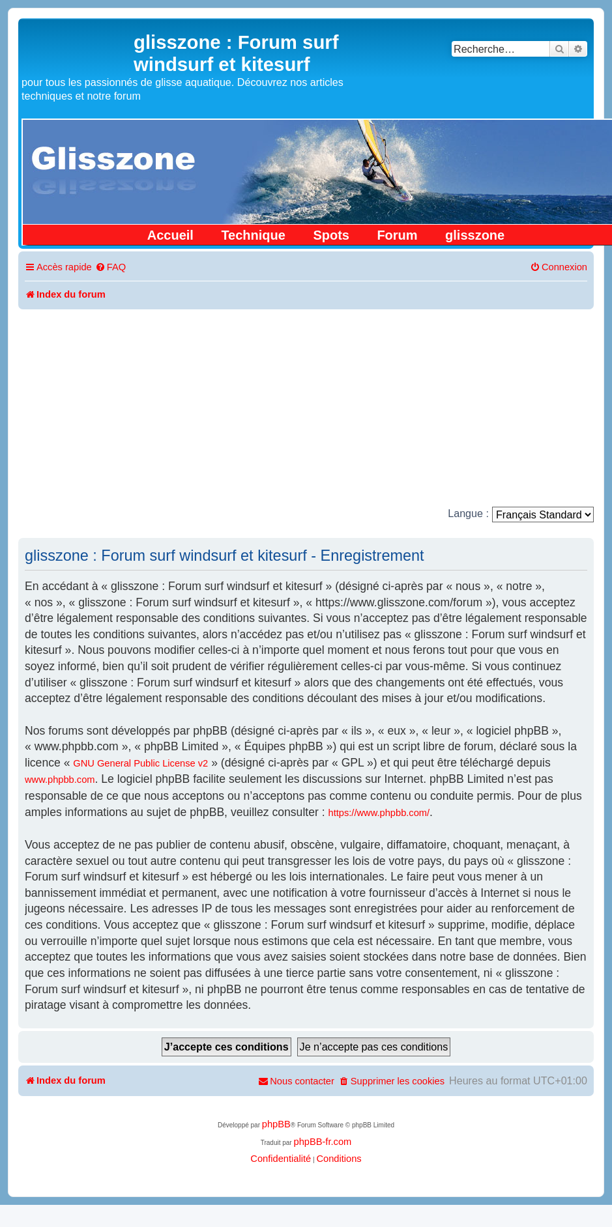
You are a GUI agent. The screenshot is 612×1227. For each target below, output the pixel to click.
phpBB (276, 1124)
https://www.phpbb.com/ (379, 813)
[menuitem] (110, 267)
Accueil (170, 235)
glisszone (474, 235)
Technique (253, 235)
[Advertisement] (306, 407)
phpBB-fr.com (322, 1141)
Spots (331, 235)
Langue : (468, 513)
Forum (397, 235)
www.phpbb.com (60, 779)
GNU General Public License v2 (140, 763)
